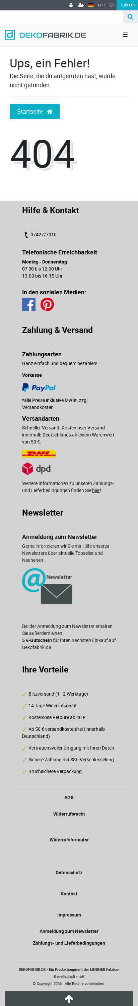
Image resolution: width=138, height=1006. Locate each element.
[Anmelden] (71, 5)
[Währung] (101, 5)
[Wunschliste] (112, 5)
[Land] (91, 5)
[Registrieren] (81, 5)
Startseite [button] (34, 111)
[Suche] (130, 16)
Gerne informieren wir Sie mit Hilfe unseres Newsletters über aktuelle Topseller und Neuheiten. (65, 553)
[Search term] (61, 16)
